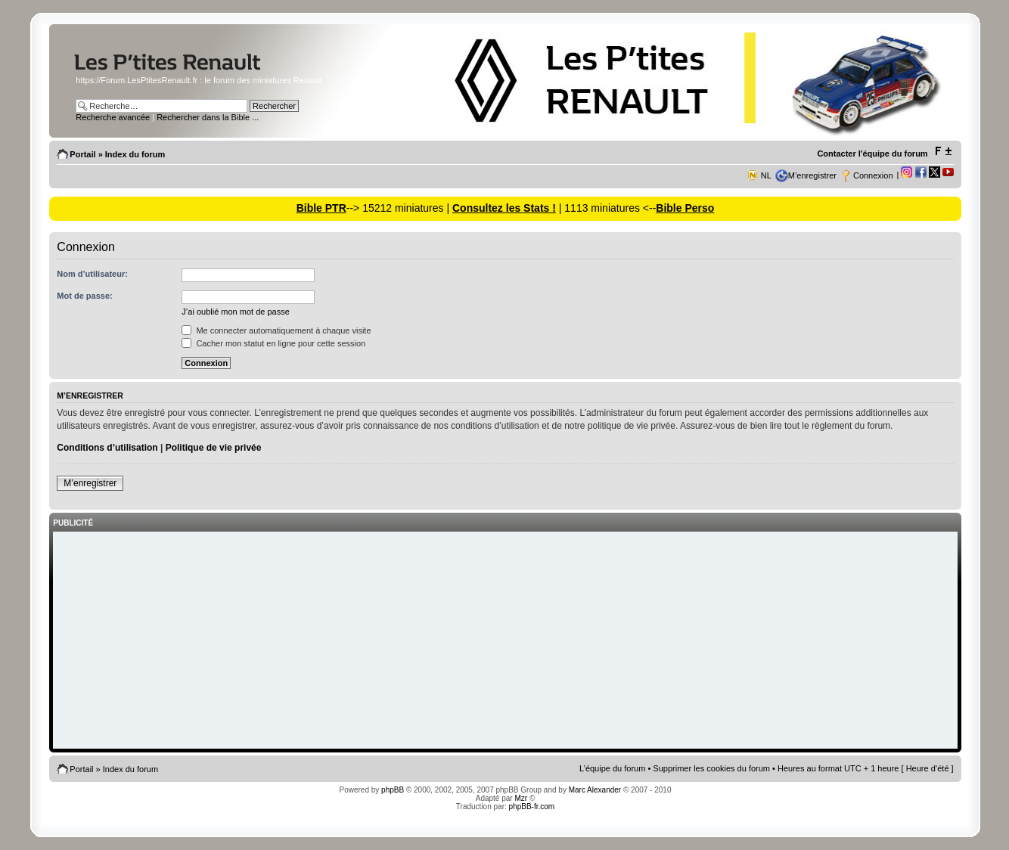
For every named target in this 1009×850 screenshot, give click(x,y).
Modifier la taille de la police (943, 151)
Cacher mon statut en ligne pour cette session (273, 343)
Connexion (873, 175)
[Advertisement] (505, 641)
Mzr (520, 798)
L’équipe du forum (612, 768)
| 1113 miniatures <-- (606, 208)
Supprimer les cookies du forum (711, 768)
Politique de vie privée (214, 447)
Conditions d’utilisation (107, 447)
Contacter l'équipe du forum (872, 153)
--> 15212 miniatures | (399, 208)
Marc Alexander (595, 790)
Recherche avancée (113, 117)
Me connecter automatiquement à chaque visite (276, 330)
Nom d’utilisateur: (92, 273)
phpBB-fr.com (532, 806)
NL (766, 175)
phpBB (392, 790)
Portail (82, 154)
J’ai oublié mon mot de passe (235, 311)
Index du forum (135, 154)
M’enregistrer (812, 175)
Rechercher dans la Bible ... (208, 117)
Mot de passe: (84, 295)
